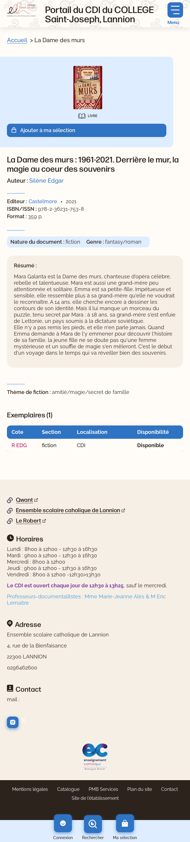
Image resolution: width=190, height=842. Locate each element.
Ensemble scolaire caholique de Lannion (68, 510)
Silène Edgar (46, 180)
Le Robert (28, 520)
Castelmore (43, 201)
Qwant (24, 499)
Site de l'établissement (95, 798)
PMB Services (103, 789)
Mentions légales (30, 789)
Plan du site (139, 789)
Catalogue (68, 789)
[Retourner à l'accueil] (21, 9)
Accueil (17, 40)
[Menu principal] (175, 13)
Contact (169, 789)
